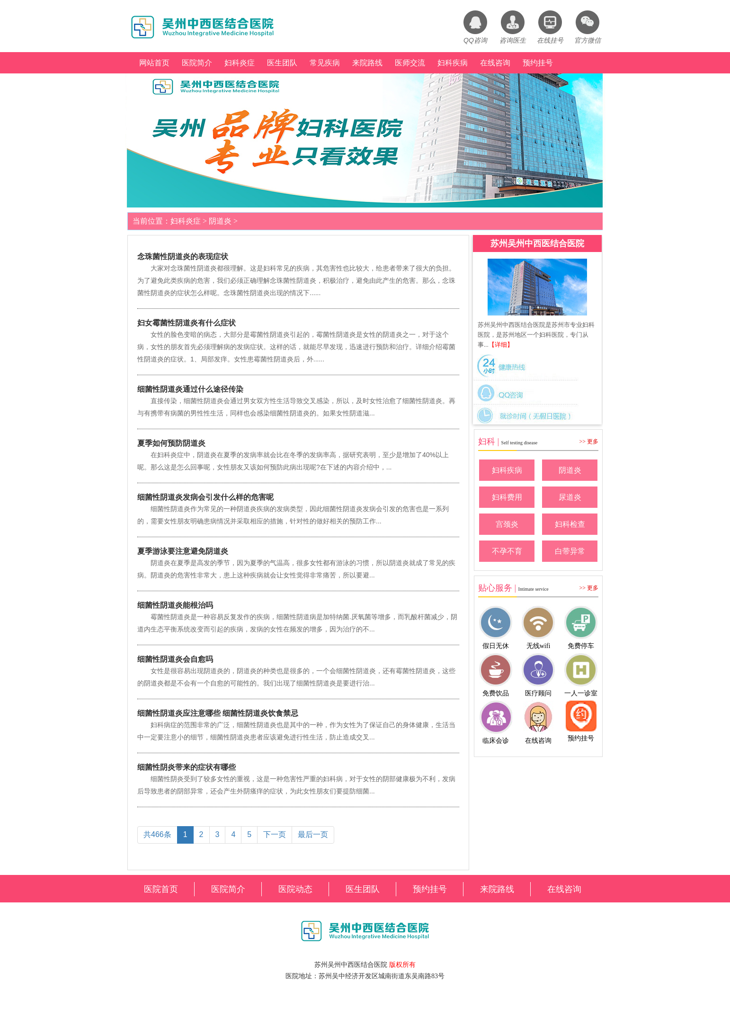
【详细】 (501, 344)
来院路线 (367, 63)
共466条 (157, 834)
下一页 (274, 834)
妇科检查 (570, 524)
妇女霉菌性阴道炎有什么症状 (186, 323)
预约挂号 (538, 63)
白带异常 (570, 551)
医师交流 (410, 63)
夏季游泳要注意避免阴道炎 (182, 551)
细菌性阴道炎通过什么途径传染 (190, 389)
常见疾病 (325, 63)
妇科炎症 (239, 63)
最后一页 (313, 834)
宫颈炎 (507, 524)
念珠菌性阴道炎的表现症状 (182, 256)
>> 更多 (588, 441)
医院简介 (197, 63)
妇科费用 (507, 497)
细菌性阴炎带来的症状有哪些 (186, 767)
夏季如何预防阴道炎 (171, 443)
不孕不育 (507, 551)
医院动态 (295, 889)
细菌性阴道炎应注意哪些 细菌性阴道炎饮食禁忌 (217, 713)
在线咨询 (495, 63)
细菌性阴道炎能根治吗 (175, 605)
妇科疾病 (452, 63)
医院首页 (161, 889)
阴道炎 (220, 221)
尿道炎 (570, 497)
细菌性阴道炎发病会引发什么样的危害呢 (205, 497)
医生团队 (282, 63)
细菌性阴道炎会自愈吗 (175, 659)
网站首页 (154, 63)
